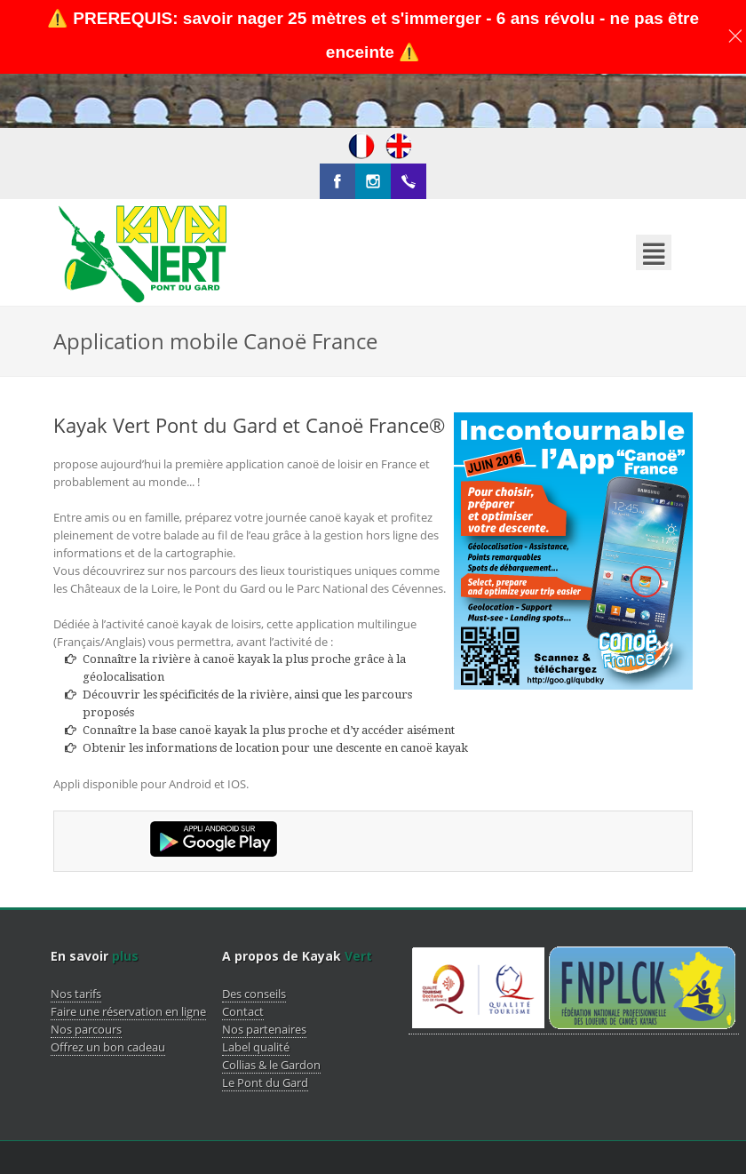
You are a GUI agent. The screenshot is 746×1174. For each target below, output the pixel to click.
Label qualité (256, 994)
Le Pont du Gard (265, 1029)
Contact (243, 958)
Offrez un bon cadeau (108, 994)
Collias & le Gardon (271, 1011)
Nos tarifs (76, 940)
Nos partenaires (264, 976)
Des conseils (254, 940)
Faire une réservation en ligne (128, 958)
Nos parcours (86, 976)
